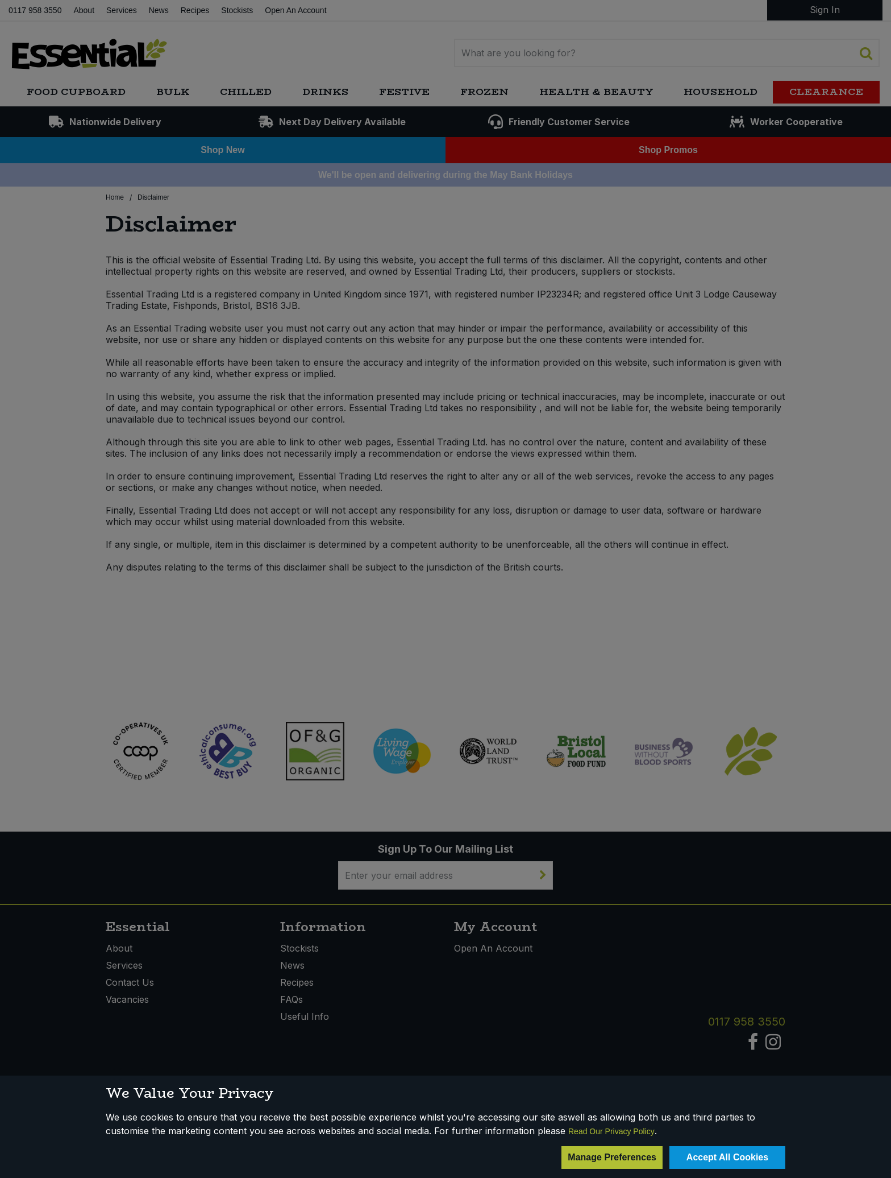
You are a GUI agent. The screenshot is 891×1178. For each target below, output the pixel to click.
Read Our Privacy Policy (611, 1131)
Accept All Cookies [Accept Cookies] (727, 1157)
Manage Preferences (612, 1157)
